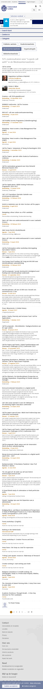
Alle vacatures (6, 655)
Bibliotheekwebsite (10, 54)
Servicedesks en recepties (10, 626)
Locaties (4, 629)
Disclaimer (5, 638)
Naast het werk (7, 658)
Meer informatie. (35, 683)
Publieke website (10, 44)
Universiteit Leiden (6, 2)
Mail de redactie (7, 632)
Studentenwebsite (27, 44)
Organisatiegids (31, 2)
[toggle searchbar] (40, 6)
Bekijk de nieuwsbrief (9, 677)
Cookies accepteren (10, 686)
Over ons (5, 646)
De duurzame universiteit (10, 649)
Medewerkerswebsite (11, 49)
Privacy (4, 635)
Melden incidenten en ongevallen (13, 669)
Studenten (14, 2)
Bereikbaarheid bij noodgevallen (12, 666)
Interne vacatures (7, 652)
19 (29, 612)
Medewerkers (22, 2)
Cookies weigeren (30, 686)
